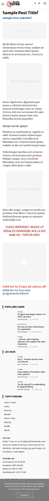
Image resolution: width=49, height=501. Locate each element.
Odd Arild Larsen (23, 319)
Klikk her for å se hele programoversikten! (16, 292)
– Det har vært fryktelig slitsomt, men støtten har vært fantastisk (31, 341)
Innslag (20, 311)
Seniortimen (22, 324)
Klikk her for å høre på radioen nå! (24, 286)
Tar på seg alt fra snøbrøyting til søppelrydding (31, 385)
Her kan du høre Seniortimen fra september (31, 328)
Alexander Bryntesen (24, 389)
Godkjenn (24, 495)
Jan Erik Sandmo (23, 364)
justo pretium (34, 155)
